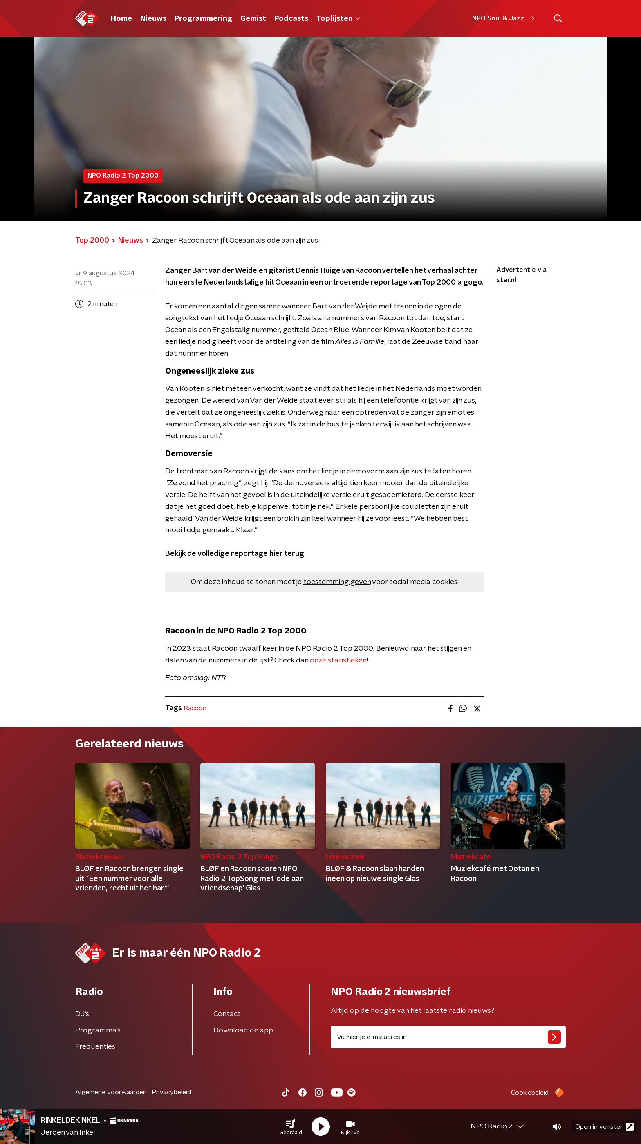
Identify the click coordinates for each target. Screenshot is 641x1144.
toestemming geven (337, 582)
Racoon (195, 708)
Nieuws (153, 18)
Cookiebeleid (530, 1092)
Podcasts (291, 18)
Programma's (98, 1030)
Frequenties (95, 1046)
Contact (227, 1014)
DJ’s (82, 1014)
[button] (291, 1127)
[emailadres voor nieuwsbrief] (448, 1037)
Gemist (253, 18)
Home (121, 18)
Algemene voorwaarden (111, 1092)
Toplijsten (338, 18)
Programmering (203, 18)
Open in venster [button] (604, 1127)
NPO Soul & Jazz (504, 18)
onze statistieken (338, 660)
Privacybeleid (171, 1092)
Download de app (243, 1030)
